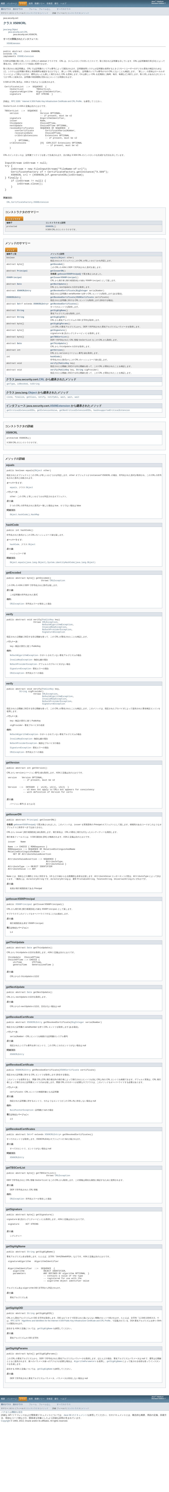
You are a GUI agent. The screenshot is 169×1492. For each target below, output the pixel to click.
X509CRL (50, 245)
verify (53, 388)
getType (11, 410)
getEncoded (56, 283)
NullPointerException (21, 1167)
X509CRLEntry (24, 312)
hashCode (55, 382)
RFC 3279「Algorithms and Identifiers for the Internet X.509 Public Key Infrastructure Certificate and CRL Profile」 (61, 1388)
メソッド (44, 13)
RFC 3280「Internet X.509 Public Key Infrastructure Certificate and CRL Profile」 (47, 105)
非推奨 (49, 3)
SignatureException (53, 665)
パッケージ (12, 3)
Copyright (5, 1489)
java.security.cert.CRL (18, 32)
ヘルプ (63, 3)
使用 (31, 3)
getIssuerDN (56, 290)
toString (34, 410)
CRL (15, 54)
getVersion (56, 374)
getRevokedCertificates (63, 325)
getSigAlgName (58, 332)
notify (41, 423)
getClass (31, 423)
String (20, 332)
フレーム (33, 9)
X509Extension (13, 43)
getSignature (57, 353)
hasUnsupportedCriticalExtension (111, 437)
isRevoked (22, 410)
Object (62, 277)
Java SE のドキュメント (75, 1483)
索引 (56, 3)
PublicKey (64, 388)
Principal (22, 290)
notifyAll (53, 423)
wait (63, 423)
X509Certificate (85, 318)
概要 (3, 3)
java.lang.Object (10, 29)
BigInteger (82, 312)
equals (53, 277)
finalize (19, 423)
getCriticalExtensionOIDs (21, 437)
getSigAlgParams (59, 346)
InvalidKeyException (54, 659)
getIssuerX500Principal (63, 297)
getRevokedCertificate (62, 312)
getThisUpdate (58, 367)
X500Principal (14, 297)
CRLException (57, 610)
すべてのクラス (64, 9)
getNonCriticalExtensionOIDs (75, 437)
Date (19, 304)
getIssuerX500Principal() (69, 294)
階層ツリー (40, 3)
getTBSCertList (58, 360)
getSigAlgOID (57, 339)
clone (10, 423)
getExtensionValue (47, 437)
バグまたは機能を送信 (11, 1480)
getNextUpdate (58, 304)
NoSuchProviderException (56, 662)
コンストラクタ (33, 13)
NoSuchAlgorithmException (57, 656)
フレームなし (45, 9)
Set (18, 325)
